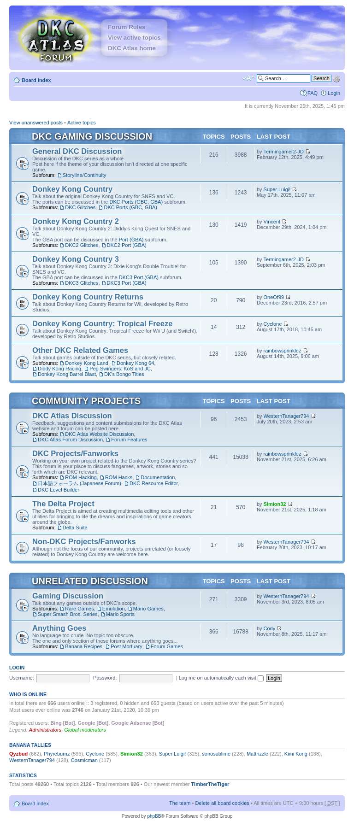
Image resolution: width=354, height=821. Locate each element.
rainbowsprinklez (282, 350)
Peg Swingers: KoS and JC (120, 368)
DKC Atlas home (132, 48)
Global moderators (85, 730)
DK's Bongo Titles (124, 374)
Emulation (113, 608)
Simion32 (275, 504)
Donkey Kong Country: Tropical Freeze (102, 323)
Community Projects (86, 401)
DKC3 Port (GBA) (139, 277)
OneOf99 (274, 297)
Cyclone (273, 324)
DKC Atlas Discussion (72, 415)
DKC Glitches (80, 207)
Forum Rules (126, 26)
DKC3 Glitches (81, 283)
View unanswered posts (36, 122)
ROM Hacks (118, 477)
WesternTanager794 (286, 416)
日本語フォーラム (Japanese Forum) (79, 483)
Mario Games (148, 608)
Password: (105, 677)
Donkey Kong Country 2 (75, 221)
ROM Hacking (80, 477)
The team (179, 803)
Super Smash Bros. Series (68, 614)
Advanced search (336, 78)
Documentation (158, 477)
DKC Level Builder (58, 490)
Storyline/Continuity (84, 175)
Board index (36, 80)
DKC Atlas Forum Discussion (70, 439)
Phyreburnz (57, 753)
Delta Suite (75, 527)
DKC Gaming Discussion (92, 136)
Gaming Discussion (67, 596)
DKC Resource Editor (154, 483)
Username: (21, 677)
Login (334, 93)
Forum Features (129, 439)
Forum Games (167, 646)
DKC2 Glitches (81, 245)
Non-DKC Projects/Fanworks (84, 541)
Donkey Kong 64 (135, 363)
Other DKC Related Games (80, 350)
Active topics (81, 122)
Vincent (272, 221)
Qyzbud (18, 753)
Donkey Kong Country (72, 189)
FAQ (312, 93)
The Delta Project (63, 503)
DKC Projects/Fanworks (75, 453)
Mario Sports (120, 614)
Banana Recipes (83, 646)
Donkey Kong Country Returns (87, 297)
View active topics (134, 37)
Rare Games (79, 608)
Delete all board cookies (222, 803)
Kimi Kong (295, 753)
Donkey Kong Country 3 (75, 259)
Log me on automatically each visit (221, 677)
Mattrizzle (257, 753)
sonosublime (216, 753)
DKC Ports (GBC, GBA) (136, 202)
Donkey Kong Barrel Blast (67, 374)
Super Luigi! (277, 189)
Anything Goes (59, 628)
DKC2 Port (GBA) (127, 245)
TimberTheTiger (210, 784)
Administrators (45, 730)
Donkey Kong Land (86, 363)
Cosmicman (84, 760)
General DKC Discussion (77, 151)
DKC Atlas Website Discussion (99, 434)
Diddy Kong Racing (59, 368)
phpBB (154, 816)
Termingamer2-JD (284, 151)
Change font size (248, 78)
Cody (270, 628)
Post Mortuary (126, 646)
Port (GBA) (131, 239)
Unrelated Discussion (90, 581)
